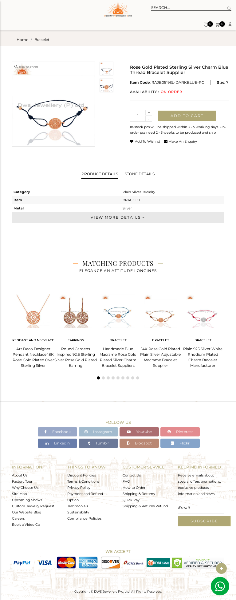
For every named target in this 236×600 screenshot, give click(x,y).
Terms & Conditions (83, 481)
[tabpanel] (33, 329)
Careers (18, 518)
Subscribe (204, 521)
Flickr (180, 443)
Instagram (98, 431)
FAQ (126, 481)
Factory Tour (22, 481)
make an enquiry (180, 141)
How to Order (134, 487)
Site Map (19, 494)
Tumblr (98, 443)
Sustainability (78, 512)
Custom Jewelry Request (33, 506)
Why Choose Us (25, 487)
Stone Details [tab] (140, 174)
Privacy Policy (78, 487)
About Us (19, 475)
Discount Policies (81, 475)
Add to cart (187, 115)
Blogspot (139, 443)
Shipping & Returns (139, 494)
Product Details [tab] (99, 174)
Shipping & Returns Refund (145, 506)
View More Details (118, 217)
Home (22, 39)
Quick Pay (131, 500)
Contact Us (132, 475)
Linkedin (57, 443)
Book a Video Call (26, 524)
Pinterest (180, 431)
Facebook (58, 431)
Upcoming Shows (27, 500)
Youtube (139, 431)
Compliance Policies (84, 518)
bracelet (41, 39)
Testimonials (77, 506)
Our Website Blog (26, 512)
